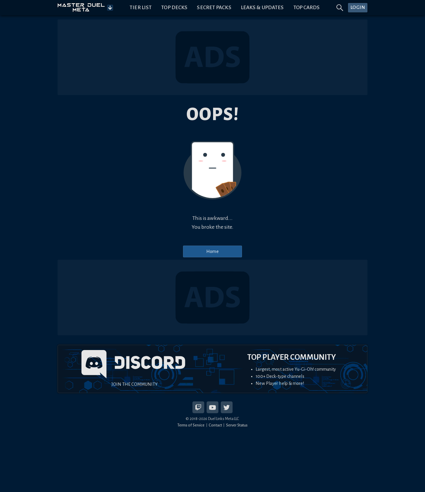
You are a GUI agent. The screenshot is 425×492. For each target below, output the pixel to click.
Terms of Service (191, 425)
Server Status (237, 425)
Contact (215, 425)
